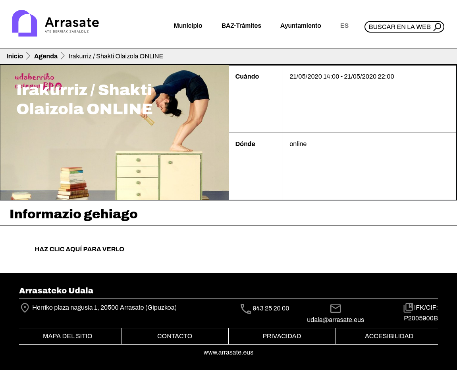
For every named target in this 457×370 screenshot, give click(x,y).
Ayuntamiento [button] (300, 25)
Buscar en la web (399, 26)
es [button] (344, 25)
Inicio (14, 56)
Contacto (174, 336)
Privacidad (281, 336)
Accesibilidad (389, 336)
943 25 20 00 (271, 308)
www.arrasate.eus (229, 352)
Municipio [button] (188, 25)
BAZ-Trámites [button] (241, 25)
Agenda (46, 56)
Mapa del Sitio (68, 336)
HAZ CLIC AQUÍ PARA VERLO (80, 249)
